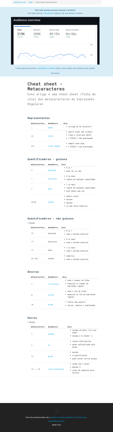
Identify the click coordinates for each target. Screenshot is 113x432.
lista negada (54, 146)
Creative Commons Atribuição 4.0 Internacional (68, 417)
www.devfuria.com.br (57, 421)
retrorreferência (56, 369)
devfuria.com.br (20, 2)
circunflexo (53, 284)
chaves (51, 202)
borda (50, 304)
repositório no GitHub (46, 68)
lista (50, 136)
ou (49, 345)
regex (30, 2)
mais (50, 189)
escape (51, 334)
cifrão (51, 295)
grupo (50, 356)
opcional (52, 170)
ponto (50, 127)
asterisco (52, 179)
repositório (48, 13)
